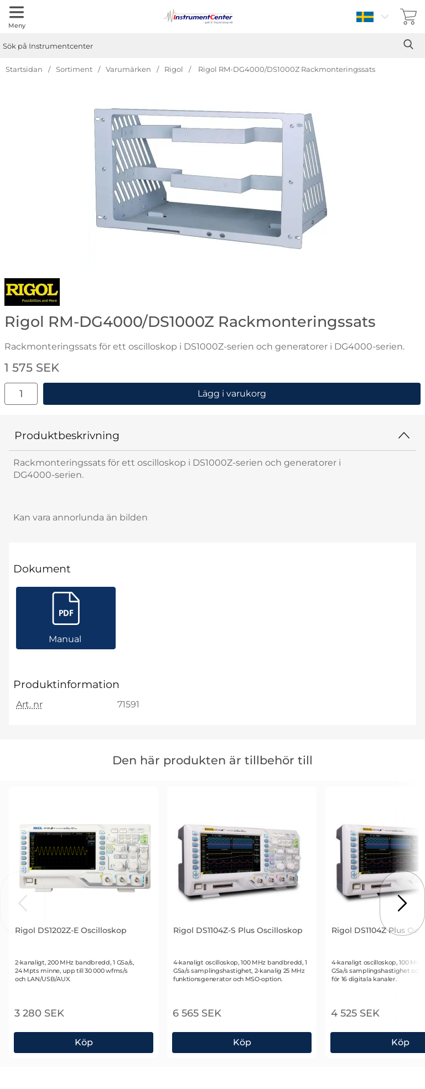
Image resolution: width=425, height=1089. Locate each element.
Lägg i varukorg (232, 393)
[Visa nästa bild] (402, 903)
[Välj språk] (374, 16)
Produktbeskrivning (212, 435)
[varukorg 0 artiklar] (408, 16)
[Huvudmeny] (16, 16)
